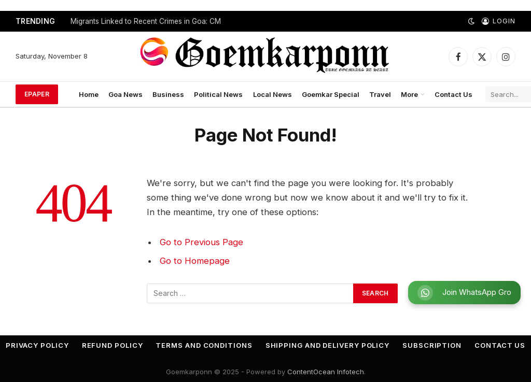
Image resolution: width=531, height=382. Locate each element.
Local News (272, 94)
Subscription (432, 345)
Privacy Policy (37, 345)
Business (168, 94)
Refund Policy (112, 345)
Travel (380, 94)
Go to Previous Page (201, 242)
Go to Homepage (195, 261)
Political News (218, 94)
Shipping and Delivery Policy (327, 345)
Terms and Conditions (204, 345)
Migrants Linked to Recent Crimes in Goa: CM (146, 21)
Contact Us (453, 94)
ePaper (36, 94)
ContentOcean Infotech (325, 371)
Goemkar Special (330, 94)
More (409, 94)
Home (89, 94)
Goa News (125, 94)
